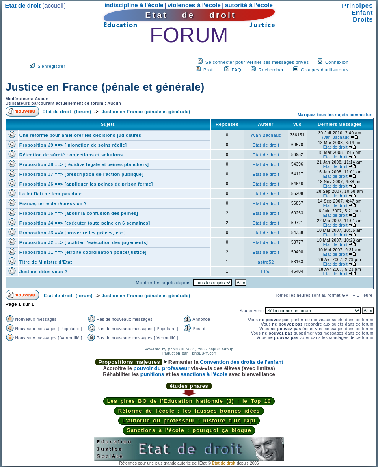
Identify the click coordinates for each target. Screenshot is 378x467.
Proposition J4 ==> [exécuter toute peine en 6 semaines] (84, 223)
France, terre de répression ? (53, 203)
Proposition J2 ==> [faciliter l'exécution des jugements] (83, 242)
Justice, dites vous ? (43, 271)
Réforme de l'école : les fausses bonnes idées (189, 411)
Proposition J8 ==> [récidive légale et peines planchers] (84, 164)
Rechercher (271, 69)
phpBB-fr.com (204, 353)
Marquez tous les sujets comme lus (335, 114)
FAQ (237, 69)
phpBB (174, 349)
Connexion (336, 62)
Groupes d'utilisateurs (324, 69)
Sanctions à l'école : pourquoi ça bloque (189, 430)
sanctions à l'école (204, 374)
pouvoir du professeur (162, 368)
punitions (152, 374)
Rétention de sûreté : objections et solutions (71, 154)
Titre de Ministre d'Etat (45, 261)
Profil (209, 69)
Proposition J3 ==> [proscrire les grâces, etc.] (72, 232)
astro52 (266, 261)
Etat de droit (266, 145)
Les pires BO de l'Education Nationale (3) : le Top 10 (189, 401)
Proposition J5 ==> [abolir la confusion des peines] (78, 213)
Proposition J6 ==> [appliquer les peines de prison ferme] (86, 184)
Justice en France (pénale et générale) (105, 87)
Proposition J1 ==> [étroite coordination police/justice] (83, 252)
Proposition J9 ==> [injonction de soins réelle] (73, 145)
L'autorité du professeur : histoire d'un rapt (189, 420)
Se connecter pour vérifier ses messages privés (257, 62)
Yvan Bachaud (265, 135)
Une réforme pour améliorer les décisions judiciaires (80, 135)
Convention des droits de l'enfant (241, 362)
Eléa (266, 271)
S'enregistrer (51, 66)
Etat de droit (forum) (67, 111)
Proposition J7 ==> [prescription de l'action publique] (81, 174)
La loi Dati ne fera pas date (50, 193)
